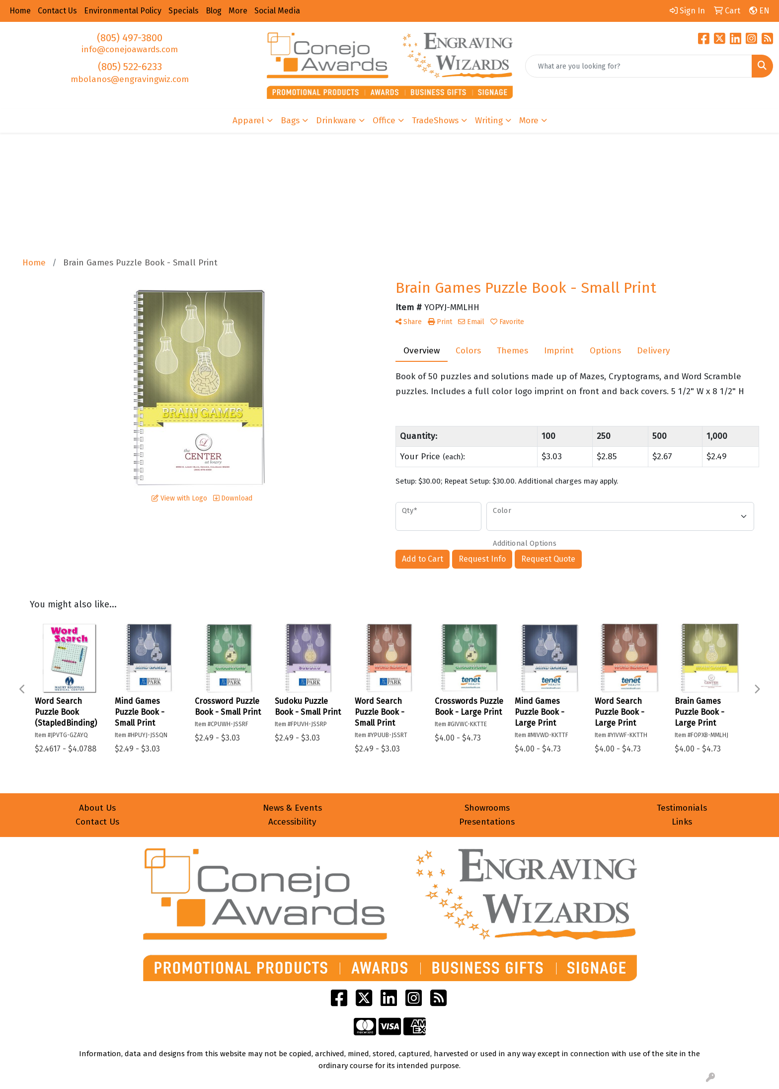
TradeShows (435, 120)
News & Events (292, 808)
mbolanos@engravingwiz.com (130, 79)
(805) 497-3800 (129, 38)
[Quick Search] (638, 66)
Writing (489, 120)
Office (384, 120)
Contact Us (97, 822)
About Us (97, 808)
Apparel (248, 120)
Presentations (487, 822)
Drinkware (336, 120)
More (529, 120)
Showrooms (487, 808)
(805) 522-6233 (130, 67)
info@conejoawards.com (129, 49)
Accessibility (292, 822)
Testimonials (682, 808)
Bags (290, 120)
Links (682, 822)
